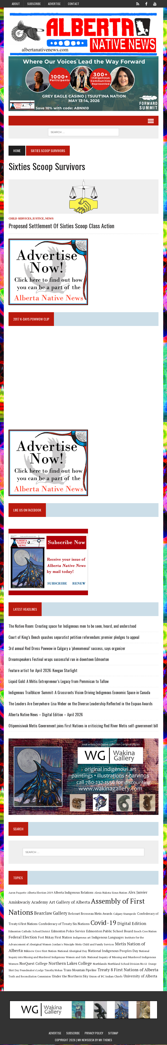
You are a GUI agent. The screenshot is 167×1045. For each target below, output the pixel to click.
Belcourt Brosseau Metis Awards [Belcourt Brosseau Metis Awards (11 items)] (90, 914)
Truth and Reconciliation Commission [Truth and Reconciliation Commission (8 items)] (29, 976)
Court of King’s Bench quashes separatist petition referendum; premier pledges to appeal (73, 637)
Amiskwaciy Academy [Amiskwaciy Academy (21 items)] (28, 902)
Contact (73, 4)
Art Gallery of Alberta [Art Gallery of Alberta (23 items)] (69, 902)
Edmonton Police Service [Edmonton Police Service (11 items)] (68, 931)
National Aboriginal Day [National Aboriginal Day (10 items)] (72, 951)
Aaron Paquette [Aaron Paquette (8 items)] (17, 893)
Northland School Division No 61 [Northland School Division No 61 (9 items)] (127, 964)
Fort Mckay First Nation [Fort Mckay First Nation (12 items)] (55, 937)
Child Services (19, 218)
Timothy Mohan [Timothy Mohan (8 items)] (53, 970)
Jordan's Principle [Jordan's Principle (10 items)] (63, 944)
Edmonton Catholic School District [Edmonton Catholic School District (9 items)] (29, 931)
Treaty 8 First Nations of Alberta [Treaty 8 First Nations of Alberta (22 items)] (127, 970)
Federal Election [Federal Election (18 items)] (22, 937)
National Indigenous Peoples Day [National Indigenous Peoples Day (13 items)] (113, 951)
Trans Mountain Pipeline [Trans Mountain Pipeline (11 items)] (79, 970)
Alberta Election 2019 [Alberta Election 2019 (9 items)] (40, 893)
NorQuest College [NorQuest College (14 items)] (33, 963)
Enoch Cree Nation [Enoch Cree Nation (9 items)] (145, 931)
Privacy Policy (94, 1033)
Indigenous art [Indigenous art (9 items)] (81, 937)
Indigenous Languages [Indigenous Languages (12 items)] (107, 937)
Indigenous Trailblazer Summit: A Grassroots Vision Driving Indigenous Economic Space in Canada (79, 693)
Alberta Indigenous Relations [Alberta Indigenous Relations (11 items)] (73, 893)
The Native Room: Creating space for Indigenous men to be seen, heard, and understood (72, 626)
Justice (38, 218)
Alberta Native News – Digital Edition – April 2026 (45, 715)
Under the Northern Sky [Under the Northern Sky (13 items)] (70, 976)
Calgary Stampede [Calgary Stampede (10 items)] (124, 914)
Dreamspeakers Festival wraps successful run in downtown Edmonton (58, 659)
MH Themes (105, 1040)
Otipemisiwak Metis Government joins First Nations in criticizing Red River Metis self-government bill (83, 726)
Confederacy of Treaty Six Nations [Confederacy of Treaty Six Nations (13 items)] (63, 924)
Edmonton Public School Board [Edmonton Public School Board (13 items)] (109, 931)
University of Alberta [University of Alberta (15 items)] (140, 976)
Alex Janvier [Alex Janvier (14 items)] (137, 892)
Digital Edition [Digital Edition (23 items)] (131, 924)
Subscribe (34, 4)
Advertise (54, 4)
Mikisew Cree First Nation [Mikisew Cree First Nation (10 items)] (39, 951)
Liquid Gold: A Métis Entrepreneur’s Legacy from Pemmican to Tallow (58, 681)
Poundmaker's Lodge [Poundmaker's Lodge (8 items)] (31, 970)
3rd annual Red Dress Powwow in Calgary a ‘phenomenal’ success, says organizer (66, 648)
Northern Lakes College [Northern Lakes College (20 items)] (70, 963)
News (49, 218)
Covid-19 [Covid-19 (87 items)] (103, 923)
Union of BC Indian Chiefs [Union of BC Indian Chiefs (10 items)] (105, 976)
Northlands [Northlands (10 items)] (99, 964)
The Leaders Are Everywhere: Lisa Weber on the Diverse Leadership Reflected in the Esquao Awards (80, 703)
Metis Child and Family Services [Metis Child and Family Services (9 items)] (94, 944)
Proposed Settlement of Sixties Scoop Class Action (61, 225)
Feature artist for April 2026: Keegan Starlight (42, 670)
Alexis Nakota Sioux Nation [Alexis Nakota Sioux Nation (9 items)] (110, 893)
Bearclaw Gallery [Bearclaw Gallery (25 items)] (50, 913)
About (16, 4)
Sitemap (113, 1033)
